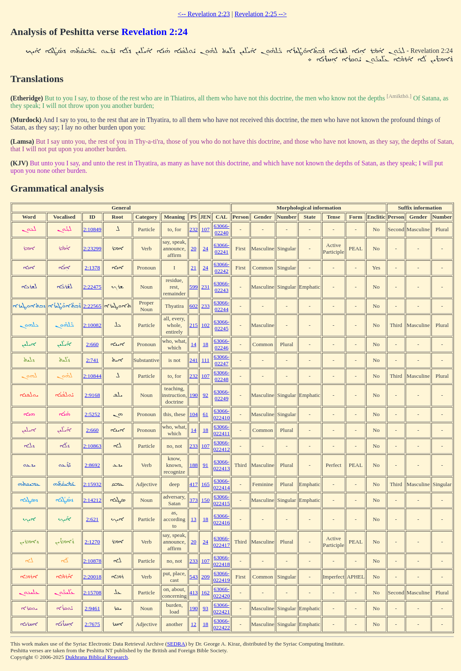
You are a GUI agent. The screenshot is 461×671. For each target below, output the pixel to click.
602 (193, 306)
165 (205, 484)
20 (193, 248)
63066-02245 (222, 325)
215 (193, 325)
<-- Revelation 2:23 (204, 13)
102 (205, 325)
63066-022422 (221, 624)
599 (193, 287)
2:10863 (92, 446)
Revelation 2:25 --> (261, 13)
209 (205, 577)
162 (205, 592)
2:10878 (92, 561)
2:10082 (92, 325)
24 (205, 248)
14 (193, 344)
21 (193, 267)
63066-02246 (222, 344)
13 (193, 519)
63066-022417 (221, 541)
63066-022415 (221, 500)
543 (193, 577)
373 (193, 500)
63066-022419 (221, 576)
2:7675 (92, 624)
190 (193, 395)
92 (205, 395)
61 (205, 414)
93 (205, 608)
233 (205, 306)
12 (193, 624)
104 (193, 414)
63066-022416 (221, 519)
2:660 (92, 344)
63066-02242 (222, 267)
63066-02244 (222, 305)
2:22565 (92, 306)
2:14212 (92, 500)
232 (193, 229)
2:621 (92, 519)
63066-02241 (222, 248)
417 (193, 484)
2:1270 (92, 542)
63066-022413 (221, 465)
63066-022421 (221, 608)
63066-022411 (221, 430)
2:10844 (92, 376)
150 (205, 500)
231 (205, 287)
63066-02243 (222, 286)
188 (193, 465)
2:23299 (92, 248)
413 (193, 592)
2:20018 (92, 577)
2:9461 (92, 608)
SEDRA (176, 644)
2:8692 (92, 465)
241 (193, 360)
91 (205, 465)
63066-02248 (222, 375)
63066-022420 (221, 592)
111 (205, 360)
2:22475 (92, 287)
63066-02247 (222, 360)
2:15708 (92, 592)
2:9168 (92, 395)
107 (205, 229)
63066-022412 (221, 445)
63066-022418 (221, 560)
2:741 (92, 360)
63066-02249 (222, 395)
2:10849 (92, 229)
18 (205, 344)
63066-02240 (222, 229)
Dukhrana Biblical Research (96, 657)
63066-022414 (221, 484)
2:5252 (92, 414)
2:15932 (92, 484)
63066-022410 (221, 414)
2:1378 (92, 267)
